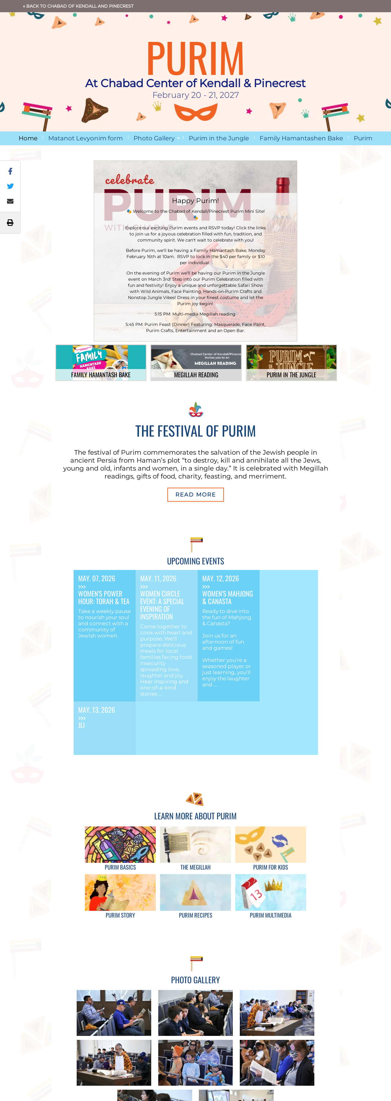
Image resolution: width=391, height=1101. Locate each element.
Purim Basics (120, 867)
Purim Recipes (195, 915)
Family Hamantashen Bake (301, 138)
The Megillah (195, 867)
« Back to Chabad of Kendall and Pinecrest (78, 6)
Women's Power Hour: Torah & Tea (104, 597)
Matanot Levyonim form (85, 138)
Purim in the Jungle (219, 138)
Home (28, 138)
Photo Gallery (154, 138)
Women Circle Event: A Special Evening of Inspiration (162, 605)
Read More (195, 494)
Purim (363, 138)
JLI (81, 725)
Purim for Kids (270, 867)
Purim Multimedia (270, 915)
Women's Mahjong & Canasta (227, 597)
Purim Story (120, 915)
